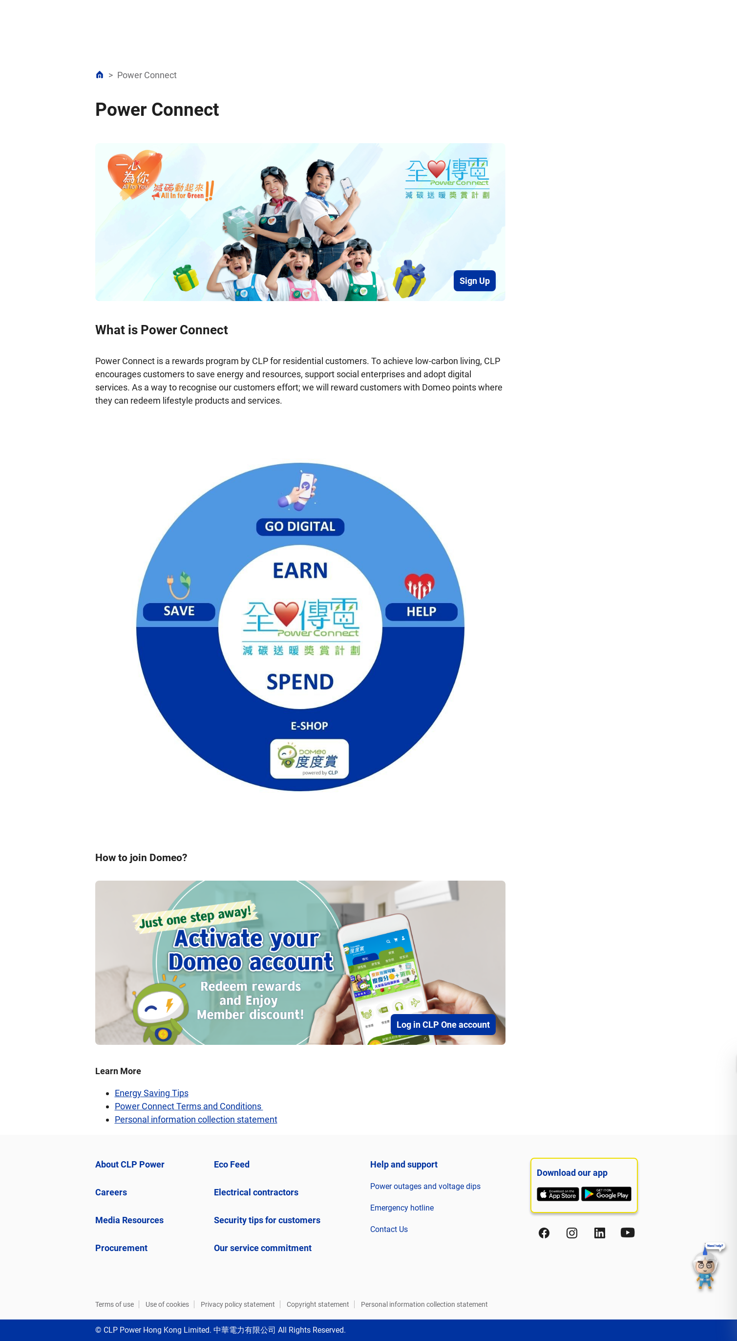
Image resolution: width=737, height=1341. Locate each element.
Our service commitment (263, 1248)
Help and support (404, 1164)
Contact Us (389, 1229)
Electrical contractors (256, 1192)
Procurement (121, 1248)
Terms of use (114, 1304)
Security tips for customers (267, 1220)
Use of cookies (167, 1304)
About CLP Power (130, 1164)
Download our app (572, 1173)
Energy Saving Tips (152, 1093)
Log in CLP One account (443, 1024)
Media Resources (129, 1220)
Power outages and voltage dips (425, 1186)
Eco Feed (232, 1164)
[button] (709, 1267)
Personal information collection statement (196, 1119)
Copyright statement (318, 1304)
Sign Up (475, 281)
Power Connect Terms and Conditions (189, 1106)
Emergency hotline (402, 1207)
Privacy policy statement (238, 1304)
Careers (111, 1192)
